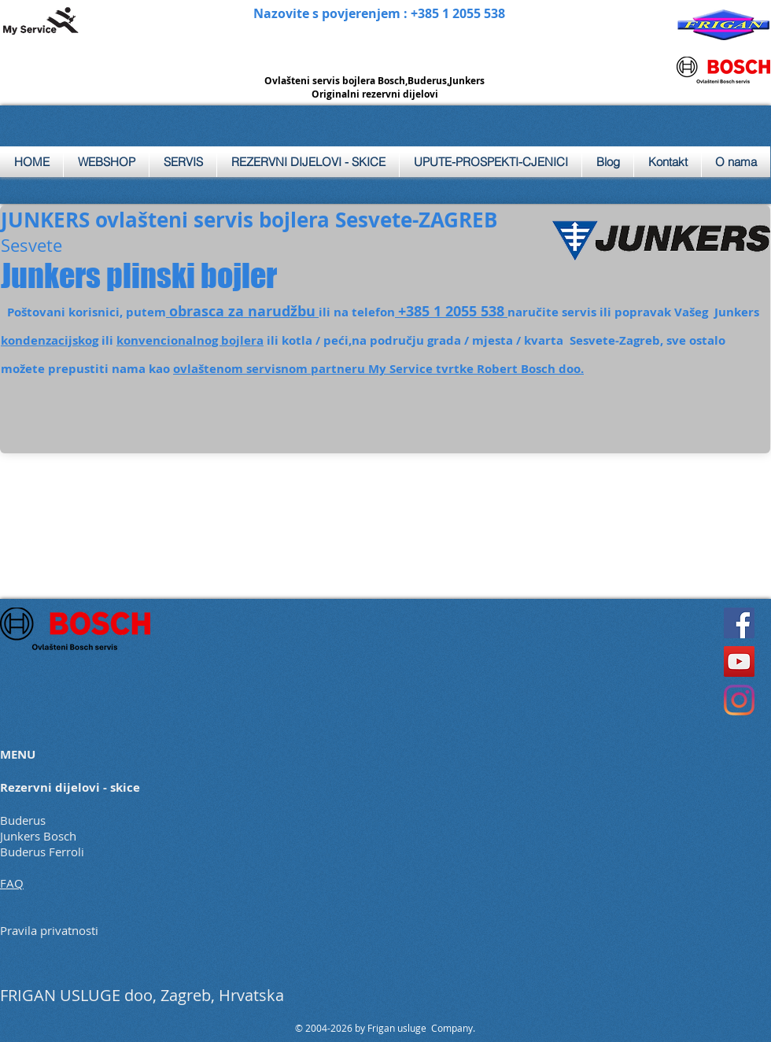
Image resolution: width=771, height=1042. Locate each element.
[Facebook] (739, 623)
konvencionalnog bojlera (190, 340)
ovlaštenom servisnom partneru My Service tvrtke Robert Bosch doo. (378, 368)
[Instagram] (739, 700)
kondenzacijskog (49, 340)
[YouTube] (739, 661)
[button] (182, 161)
